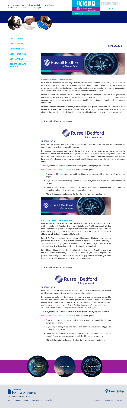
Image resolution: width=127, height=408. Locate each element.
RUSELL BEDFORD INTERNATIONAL (56, 169)
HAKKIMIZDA (18, 5)
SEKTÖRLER (49, 5)
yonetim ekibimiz (17, 49)
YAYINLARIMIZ (13, 8)
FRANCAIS (105, 400)
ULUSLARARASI (16, 59)
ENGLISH (92, 400)
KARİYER (26, 8)
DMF (9, 400)
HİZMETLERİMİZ (34, 5)
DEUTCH (115, 400)
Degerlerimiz (16, 44)
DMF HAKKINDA (16, 39)
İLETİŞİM (37, 8)
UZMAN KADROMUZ (18, 54)
